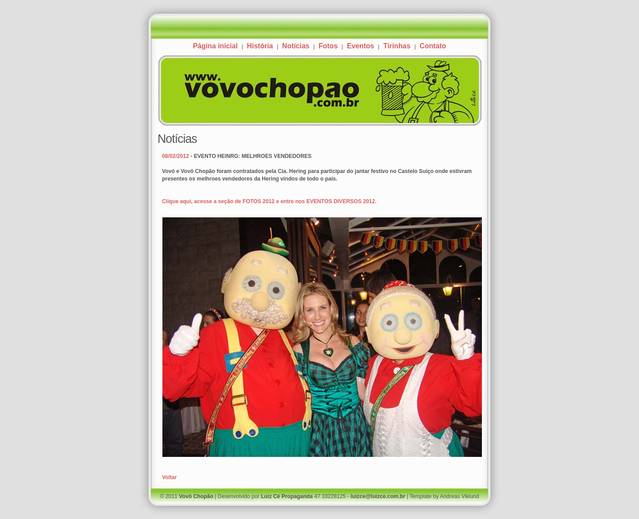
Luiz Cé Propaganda (287, 496)
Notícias (295, 46)
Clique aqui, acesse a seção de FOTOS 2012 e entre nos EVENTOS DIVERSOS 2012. (269, 201)
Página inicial (215, 46)
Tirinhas (396, 46)
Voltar (169, 477)
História (260, 46)
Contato (433, 46)
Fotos (328, 46)
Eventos (360, 46)
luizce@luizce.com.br (378, 496)
